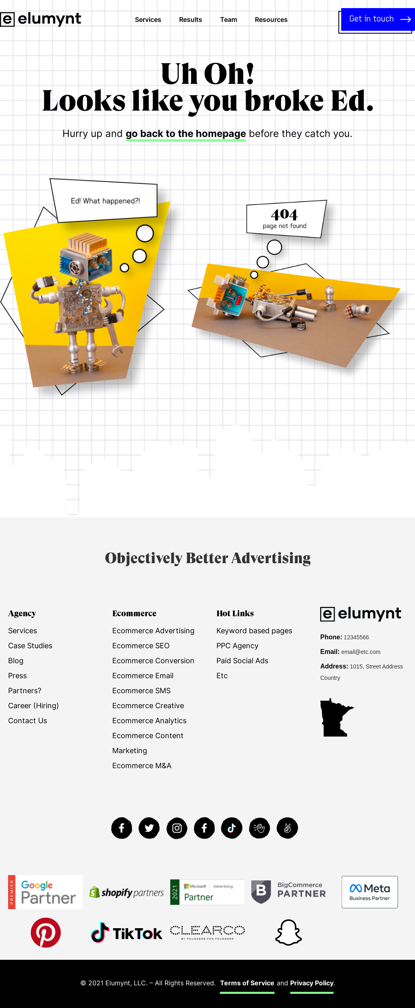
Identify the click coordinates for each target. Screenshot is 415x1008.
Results (190, 19)
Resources (271, 19)
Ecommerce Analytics (149, 720)
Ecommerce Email (142, 675)
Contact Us (27, 720)
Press (17, 675)
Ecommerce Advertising (153, 630)
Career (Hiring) (33, 705)
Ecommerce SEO (141, 645)
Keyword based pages (254, 630)
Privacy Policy (312, 983)
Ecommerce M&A (141, 765)
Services (148, 19)
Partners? (24, 690)
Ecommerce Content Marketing (148, 743)
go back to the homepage (186, 133)
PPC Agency (237, 645)
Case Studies (30, 645)
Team (228, 19)
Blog (16, 660)
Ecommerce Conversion (153, 660)
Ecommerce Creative (148, 705)
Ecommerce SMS (141, 690)
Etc (222, 675)
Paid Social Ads (242, 660)
